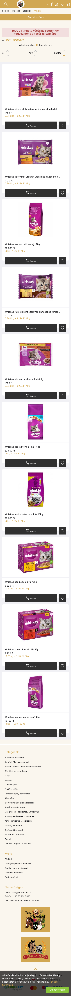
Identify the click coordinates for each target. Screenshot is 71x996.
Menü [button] (8, 853)
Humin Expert (11, 784)
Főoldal (5, 11)
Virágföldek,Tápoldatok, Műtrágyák (22, 811)
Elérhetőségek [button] (14, 887)
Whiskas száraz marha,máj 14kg (22, 717)
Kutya (7, 775)
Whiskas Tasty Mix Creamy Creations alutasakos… (32, 176)
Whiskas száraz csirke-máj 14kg (22, 244)
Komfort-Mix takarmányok (17, 762)
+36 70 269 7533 (21, 896)
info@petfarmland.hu (22, 892)
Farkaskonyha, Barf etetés (17, 793)
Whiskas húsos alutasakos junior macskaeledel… (32, 109)
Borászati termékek (14, 830)
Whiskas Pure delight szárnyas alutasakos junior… (32, 311)
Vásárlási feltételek (14, 872)
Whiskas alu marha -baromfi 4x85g (24, 379)
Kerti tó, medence (13, 825)
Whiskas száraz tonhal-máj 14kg (22, 446)
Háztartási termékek (14, 834)
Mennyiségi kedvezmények (18, 863)
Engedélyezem (57, 989)
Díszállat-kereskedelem (16, 771)
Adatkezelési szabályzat (16, 868)
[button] (57, 4)
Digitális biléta (11, 789)
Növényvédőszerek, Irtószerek (19, 816)
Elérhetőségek (11, 877)
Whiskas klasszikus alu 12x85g (22, 649)
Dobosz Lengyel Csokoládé (18, 843)
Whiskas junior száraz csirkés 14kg (24, 514)
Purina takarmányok (14, 757)
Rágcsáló (9, 798)
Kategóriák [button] (12, 752)
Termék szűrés (35, 17)
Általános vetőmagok (15, 807)
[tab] (35, 752)
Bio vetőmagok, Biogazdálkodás (20, 802)
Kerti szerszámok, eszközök (18, 821)
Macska (16, 11)
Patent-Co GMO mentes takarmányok (23, 766)
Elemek (8, 839)
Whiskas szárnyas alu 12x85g (21, 582)
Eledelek (27, 11)
